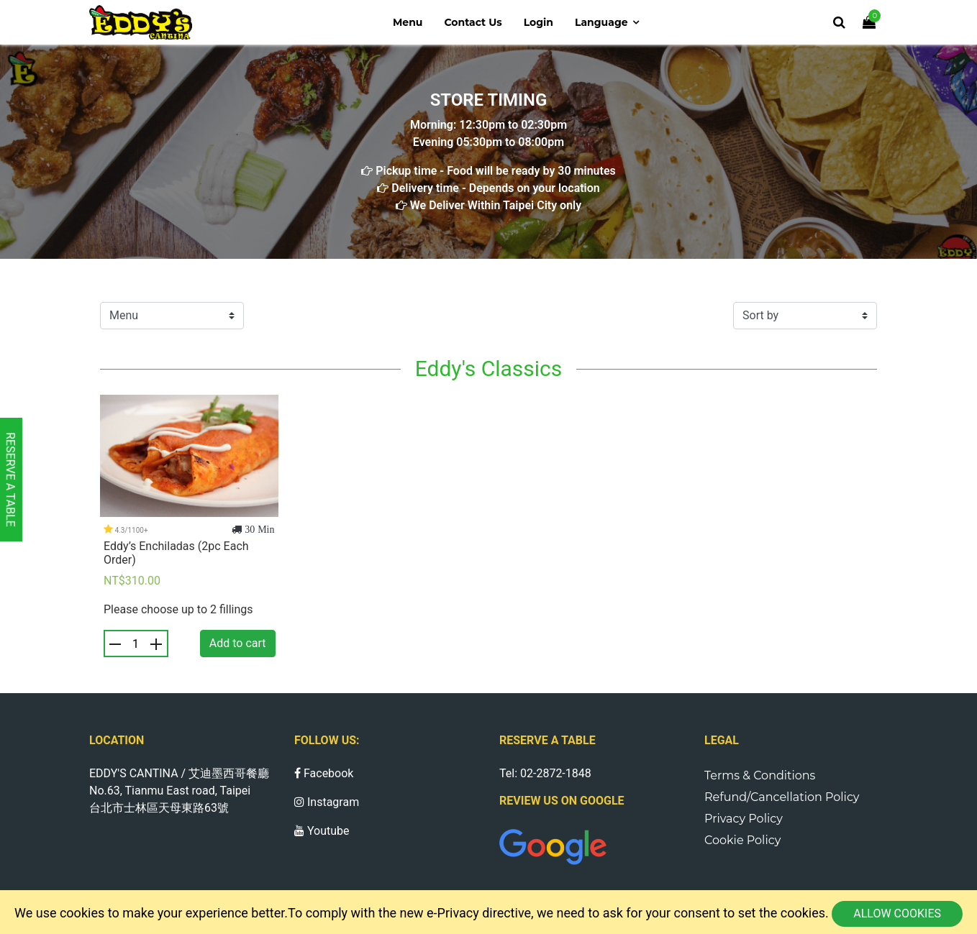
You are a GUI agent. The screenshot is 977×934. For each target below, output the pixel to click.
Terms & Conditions (759, 775)
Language (601, 22)
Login (538, 22)
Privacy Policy (743, 818)
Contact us (472, 22)
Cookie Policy (742, 840)
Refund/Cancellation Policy (782, 797)
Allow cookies (897, 913)
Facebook (323, 773)
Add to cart (237, 643)
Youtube (322, 831)
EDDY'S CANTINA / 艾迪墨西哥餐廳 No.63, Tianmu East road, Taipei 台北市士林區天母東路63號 (179, 790)
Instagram (326, 802)
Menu (408, 22)
